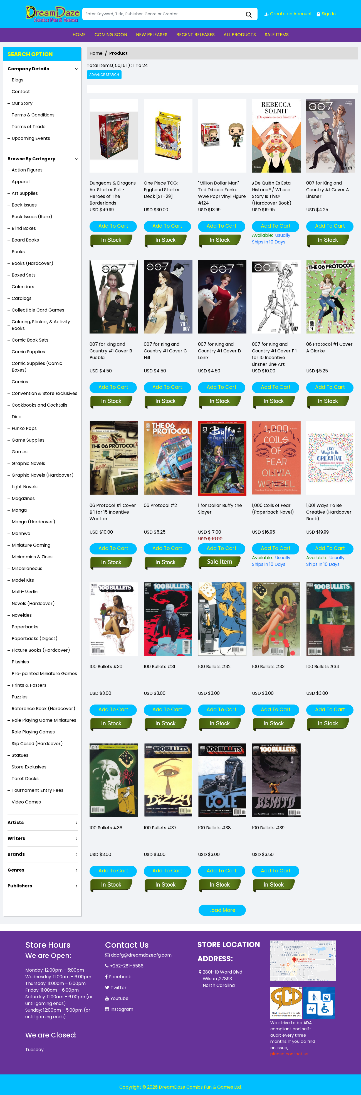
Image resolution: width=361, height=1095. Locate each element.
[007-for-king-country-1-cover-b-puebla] (111, 401)
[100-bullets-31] (165, 724)
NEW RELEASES (151, 34)
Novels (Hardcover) (33, 603)
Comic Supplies (28, 352)
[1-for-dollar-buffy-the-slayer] (219, 562)
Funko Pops (24, 428)
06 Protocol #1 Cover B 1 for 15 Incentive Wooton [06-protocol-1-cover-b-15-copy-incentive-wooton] (113, 512)
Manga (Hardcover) (33, 522)
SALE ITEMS (277, 34)
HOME (79, 34)
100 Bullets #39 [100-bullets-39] (268, 828)
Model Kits (23, 580)
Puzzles (20, 697)
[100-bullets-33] (273, 724)
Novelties (22, 615)
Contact (21, 91)
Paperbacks (25, 627)
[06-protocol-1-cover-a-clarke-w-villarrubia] (327, 401)
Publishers (20, 886)
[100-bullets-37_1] (165, 885)
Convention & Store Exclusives (44, 393)
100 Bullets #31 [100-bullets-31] (159, 666)
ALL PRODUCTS (240, 34)
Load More (222, 910)
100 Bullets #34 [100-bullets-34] (322, 666)
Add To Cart (113, 225)
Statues (20, 755)
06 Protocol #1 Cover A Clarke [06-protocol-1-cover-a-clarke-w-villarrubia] (329, 347)
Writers (16, 838)
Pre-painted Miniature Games (44, 673)
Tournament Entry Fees (37, 790)
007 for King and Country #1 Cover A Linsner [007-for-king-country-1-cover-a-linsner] (327, 190)
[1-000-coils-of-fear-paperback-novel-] (276, 561)
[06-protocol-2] (165, 562)
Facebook (120, 977)
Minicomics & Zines (32, 557)
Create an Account (288, 14)
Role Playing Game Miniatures (44, 720)
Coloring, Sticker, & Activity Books (41, 325)
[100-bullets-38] (219, 885)
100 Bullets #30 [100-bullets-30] (106, 666)
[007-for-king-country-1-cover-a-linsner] (330, 137)
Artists (16, 822)
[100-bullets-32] (219, 724)
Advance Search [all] (104, 74)
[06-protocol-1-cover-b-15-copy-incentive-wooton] (111, 562)
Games (20, 452)
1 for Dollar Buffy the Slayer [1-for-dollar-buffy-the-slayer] (220, 508)
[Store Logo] (53, 14)
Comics (20, 382)
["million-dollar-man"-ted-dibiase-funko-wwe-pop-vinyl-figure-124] (222, 137)
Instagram (121, 1009)
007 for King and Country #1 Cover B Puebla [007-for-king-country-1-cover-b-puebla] (111, 351)
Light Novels (25, 487)
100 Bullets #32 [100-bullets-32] (214, 666)
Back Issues (24, 205)
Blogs (17, 80)
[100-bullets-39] (273, 885)
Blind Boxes (24, 228)
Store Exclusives (29, 767)
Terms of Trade (29, 126)
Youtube (119, 998)
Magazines (23, 498)
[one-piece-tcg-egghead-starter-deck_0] (168, 137)
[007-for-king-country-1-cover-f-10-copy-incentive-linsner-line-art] (273, 401)
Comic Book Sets (30, 340)
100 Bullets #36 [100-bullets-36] (106, 828)
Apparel (20, 181)
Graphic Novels (28, 463)
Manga (19, 510)
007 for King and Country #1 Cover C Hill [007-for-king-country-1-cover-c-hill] (165, 351)
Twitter (119, 987)
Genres (16, 870)
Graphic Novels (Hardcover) (43, 475)
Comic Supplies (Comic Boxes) (37, 366)
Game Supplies (28, 440)
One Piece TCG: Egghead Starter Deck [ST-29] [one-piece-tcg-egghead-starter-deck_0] (162, 190)
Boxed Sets (24, 275)
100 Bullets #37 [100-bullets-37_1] (160, 828)
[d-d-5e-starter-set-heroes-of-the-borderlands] (114, 137)
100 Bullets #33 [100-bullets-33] (268, 666)
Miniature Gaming (31, 545)
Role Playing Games (33, 732)
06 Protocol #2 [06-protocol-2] (160, 505)
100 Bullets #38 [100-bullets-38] (214, 828)
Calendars (23, 286)
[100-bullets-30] (111, 724)
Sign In (326, 14)
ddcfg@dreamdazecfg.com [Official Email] (141, 955)
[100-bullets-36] (111, 885)
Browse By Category (31, 159)
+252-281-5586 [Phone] (127, 966)
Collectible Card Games (38, 310)
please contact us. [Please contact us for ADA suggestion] (289, 1054)
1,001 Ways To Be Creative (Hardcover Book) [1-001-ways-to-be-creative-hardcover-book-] (329, 512)
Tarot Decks (25, 778)
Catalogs (21, 298)
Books (18, 251)
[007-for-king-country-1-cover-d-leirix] (219, 401)
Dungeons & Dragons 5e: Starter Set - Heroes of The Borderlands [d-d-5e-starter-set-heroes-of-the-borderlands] (113, 193)
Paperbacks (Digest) (35, 638)
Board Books (25, 240)
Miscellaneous (27, 568)
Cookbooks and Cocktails (39, 405)
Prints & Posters (29, 685)
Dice (16, 417)
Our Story (22, 103)
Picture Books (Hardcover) (41, 650)
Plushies (20, 662)
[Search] (170, 14)
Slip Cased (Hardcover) (37, 743)
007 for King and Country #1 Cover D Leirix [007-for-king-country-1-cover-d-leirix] (219, 351)
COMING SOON (111, 34)
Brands (16, 854)
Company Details (28, 69)
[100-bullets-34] (327, 724)
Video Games (26, 802)
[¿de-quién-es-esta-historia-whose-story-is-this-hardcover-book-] (276, 137)
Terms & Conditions (33, 115)
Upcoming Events (31, 138)
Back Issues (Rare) (32, 216)
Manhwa (21, 533)
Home (96, 53)
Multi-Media (25, 592)
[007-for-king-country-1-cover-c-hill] (165, 401)
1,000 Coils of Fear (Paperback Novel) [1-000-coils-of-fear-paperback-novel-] (273, 508)
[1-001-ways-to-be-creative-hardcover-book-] (330, 561)
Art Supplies (25, 193)
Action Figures (27, 170)
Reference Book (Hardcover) (43, 708)
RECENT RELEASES (195, 34)
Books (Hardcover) (32, 263)
